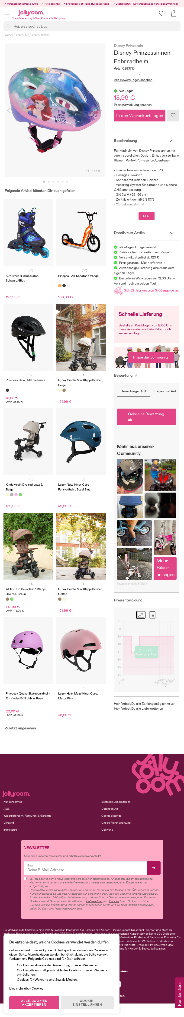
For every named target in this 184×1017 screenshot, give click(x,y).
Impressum (10, 830)
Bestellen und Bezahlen (116, 802)
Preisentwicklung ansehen (133, 105)
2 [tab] (48, 182)
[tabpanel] (55, 110)
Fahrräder (22, 35)
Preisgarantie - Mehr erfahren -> (142, 263)
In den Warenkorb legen (139, 115)
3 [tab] (53, 182)
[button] (7, 13)
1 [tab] (44, 182)
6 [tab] (67, 182)
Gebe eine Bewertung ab (146, 417)
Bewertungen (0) (133, 391)
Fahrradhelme (40, 35)
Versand (8, 823)
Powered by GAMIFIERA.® (132, 583)
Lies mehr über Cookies (27, 983)
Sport (9, 35)
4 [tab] (58, 182)
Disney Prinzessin (128, 46)
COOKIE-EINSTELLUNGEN (88, 999)
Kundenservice (12, 802)
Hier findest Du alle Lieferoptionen (138, 708)
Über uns (107, 830)
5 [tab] (62, 182)
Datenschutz (109, 809)
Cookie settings (111, 816)
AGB (6, 809)
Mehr (146, 216)
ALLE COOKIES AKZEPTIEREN (35, 999)
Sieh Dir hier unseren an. (146, 290)
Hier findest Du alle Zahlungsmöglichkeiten (144, 703)
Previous (8, 110)
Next (100, 110)
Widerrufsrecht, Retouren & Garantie (27, 816)
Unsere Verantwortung (116, 823)
